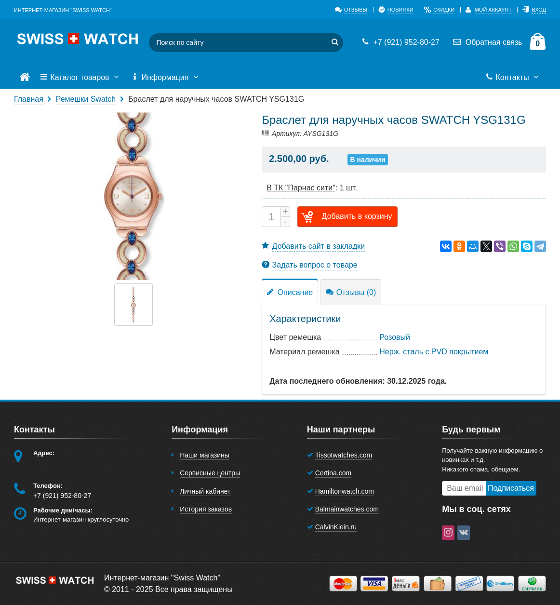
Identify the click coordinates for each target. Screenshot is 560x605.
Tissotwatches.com (344, 455)
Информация (165, 78)
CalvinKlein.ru (336, 527)
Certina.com (333, 473)
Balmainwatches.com (347, 509)
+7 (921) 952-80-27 (400, 42)
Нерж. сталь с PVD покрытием (433, 352)
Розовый (394, 337)
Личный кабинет (205, 491)
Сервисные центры (210, 473)
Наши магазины (204, 455)
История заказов (206, 509)
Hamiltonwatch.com (344, 491)
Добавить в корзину (345, 217)
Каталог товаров (80, 78)
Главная (28, 99)
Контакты (513, 78)
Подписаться (511, 488)
